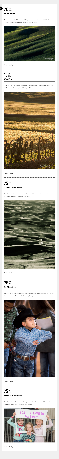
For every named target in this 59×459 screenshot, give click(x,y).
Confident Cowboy (10, 287)
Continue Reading (8, 65)
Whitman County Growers (13, 187)
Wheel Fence (8, 79)
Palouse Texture (9, 13)
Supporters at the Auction (13, 395)
